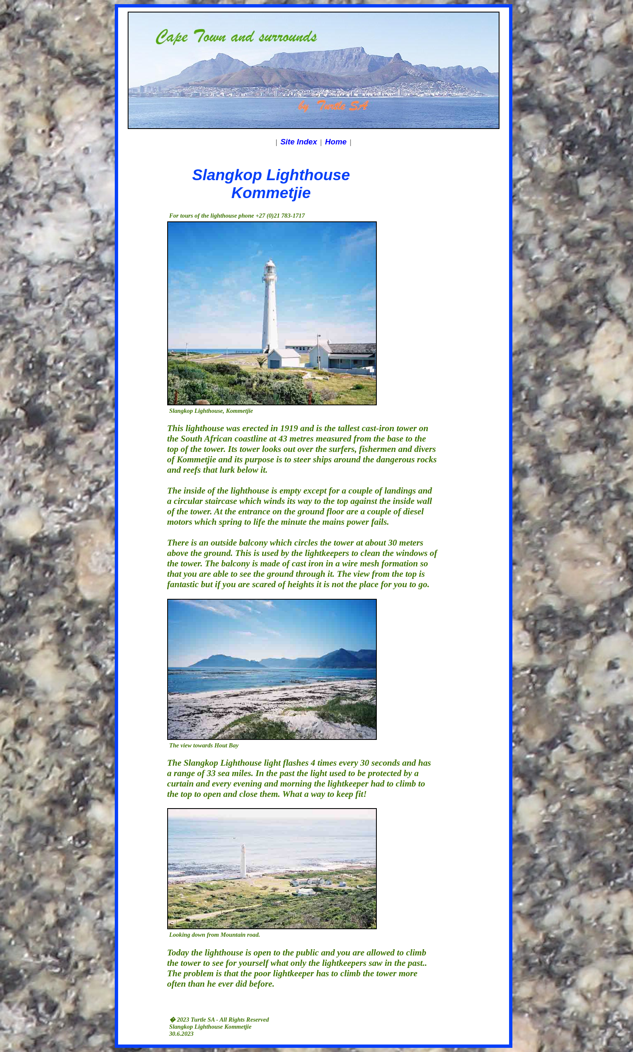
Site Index (298, 141)
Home (336, 141)
